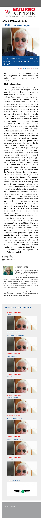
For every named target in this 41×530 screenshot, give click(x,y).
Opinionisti (8, 21)
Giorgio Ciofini (20, 21)
